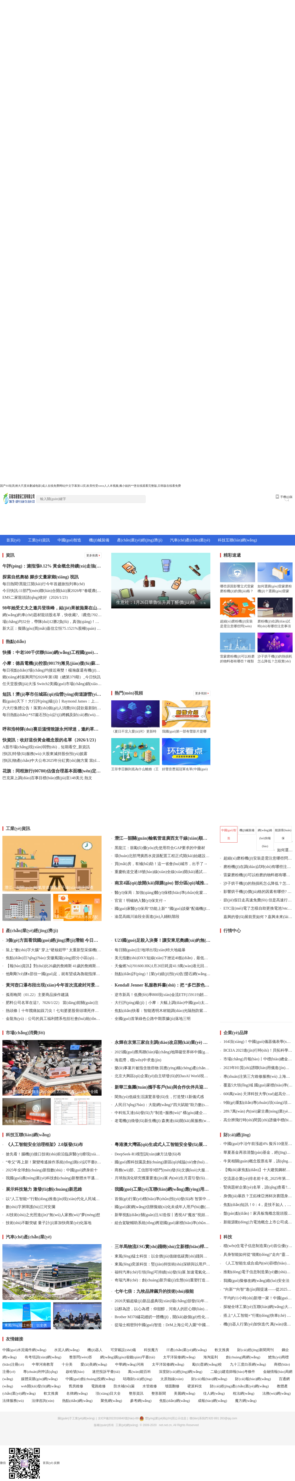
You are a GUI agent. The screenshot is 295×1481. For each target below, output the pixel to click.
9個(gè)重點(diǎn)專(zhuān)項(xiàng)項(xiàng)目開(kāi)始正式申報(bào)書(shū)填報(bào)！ (256, 1102)
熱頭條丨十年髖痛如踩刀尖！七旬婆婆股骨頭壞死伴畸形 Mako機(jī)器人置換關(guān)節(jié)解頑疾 (52, 1011)
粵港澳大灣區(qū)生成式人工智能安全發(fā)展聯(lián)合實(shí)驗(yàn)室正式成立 (160, 1144)
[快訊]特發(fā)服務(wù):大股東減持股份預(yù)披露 (44, 754)
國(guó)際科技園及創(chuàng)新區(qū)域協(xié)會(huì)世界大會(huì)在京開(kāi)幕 (160, 1162)
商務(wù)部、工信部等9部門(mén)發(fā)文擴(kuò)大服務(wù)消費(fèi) (160, 1170)
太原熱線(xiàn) (172, 1379)
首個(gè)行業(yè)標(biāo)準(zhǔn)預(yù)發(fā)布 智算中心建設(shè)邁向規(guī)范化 (160, 1199)
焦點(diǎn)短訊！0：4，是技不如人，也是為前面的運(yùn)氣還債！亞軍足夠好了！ (256, 1205)
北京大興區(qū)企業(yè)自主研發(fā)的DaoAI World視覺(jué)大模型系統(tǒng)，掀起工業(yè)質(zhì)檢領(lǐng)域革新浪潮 (160, 1076)
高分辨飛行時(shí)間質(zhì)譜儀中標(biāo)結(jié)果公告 (256, 1120)
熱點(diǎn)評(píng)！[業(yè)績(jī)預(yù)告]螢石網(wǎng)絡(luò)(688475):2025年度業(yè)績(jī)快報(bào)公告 (160, 974)
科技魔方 (151, 1350)
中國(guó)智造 (69, 540)
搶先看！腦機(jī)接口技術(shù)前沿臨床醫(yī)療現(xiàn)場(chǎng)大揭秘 (52, 1154)
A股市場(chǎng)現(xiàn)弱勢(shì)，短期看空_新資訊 (46, 747)
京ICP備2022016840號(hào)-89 (118, 1418)
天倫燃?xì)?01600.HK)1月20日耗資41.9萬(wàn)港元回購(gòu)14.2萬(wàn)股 (160, 966)
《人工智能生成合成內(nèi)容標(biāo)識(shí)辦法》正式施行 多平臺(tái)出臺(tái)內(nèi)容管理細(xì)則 (256, 1263)
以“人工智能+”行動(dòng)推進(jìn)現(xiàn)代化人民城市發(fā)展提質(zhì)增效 (52, 1199)
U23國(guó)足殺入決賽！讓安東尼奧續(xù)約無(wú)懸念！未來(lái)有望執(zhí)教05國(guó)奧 (160, 940)
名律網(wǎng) (77, 1393)
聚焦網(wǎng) (111, 1401)
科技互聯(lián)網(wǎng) (237, 540)
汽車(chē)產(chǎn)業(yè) (190, 540)
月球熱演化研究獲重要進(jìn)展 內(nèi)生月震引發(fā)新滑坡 (160, 1178)
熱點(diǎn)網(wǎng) (77, 1401)
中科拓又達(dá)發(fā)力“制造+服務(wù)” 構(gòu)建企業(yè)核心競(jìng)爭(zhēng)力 (160, 1113)
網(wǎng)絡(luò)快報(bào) (265, 838)
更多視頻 (202, 693)
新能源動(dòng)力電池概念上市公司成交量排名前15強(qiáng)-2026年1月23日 (256, 1222)
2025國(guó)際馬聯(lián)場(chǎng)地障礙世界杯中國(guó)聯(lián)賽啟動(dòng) (160, 1052)
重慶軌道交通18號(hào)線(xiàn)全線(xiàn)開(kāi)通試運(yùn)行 (160, 872)
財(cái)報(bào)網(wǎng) (209, 1379)
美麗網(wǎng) (184, 1393)
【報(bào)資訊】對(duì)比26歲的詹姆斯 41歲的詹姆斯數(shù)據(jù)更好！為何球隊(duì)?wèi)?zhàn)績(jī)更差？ (52, 966)
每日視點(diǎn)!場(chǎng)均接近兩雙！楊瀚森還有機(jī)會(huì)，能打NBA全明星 (52, 670)
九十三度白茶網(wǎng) (248, 1364)
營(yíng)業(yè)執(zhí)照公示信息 (162, 1418)
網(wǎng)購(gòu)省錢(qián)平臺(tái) (127, 1357)
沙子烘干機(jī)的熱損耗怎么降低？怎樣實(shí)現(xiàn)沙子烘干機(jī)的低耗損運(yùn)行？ (256, 883)
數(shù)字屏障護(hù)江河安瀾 (28, 1207)
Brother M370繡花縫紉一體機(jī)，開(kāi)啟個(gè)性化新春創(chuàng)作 (160, 1317)
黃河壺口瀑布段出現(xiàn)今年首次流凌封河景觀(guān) (52, 985)
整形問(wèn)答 (80, 1357)
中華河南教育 (43, 1364)
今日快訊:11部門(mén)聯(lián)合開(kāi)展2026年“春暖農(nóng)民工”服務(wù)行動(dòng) (52, 591)
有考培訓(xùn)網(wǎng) (43, 1357)
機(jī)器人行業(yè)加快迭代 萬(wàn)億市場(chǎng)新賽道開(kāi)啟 (256, 1324)
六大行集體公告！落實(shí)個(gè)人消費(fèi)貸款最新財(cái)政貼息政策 (52, 708)
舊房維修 (76, 1386)
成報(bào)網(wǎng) (212, 1401)
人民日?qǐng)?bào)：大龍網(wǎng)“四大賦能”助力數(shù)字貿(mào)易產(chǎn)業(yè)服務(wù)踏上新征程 (160, 1105)
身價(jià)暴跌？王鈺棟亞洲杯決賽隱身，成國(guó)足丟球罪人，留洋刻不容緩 (256, 1196)
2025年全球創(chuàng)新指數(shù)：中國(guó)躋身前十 (50, 1170)
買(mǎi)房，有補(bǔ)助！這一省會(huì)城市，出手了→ (159, 864)
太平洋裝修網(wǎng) (179, 1357)
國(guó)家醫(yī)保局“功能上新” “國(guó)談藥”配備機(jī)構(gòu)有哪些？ (160, 908)
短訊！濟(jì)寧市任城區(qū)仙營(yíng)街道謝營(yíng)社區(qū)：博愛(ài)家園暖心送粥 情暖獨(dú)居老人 (52, 694)
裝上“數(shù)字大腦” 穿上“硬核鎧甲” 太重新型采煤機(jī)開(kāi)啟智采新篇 (52, 950)
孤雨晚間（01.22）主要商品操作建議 (35, 995)
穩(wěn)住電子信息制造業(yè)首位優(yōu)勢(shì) (256, 1246)
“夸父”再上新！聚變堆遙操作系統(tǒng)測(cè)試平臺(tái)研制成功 (52, 1162)
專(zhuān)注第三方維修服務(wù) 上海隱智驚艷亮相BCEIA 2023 (256, 1076)
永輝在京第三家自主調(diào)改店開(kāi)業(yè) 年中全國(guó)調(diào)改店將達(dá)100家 (160, 1042)
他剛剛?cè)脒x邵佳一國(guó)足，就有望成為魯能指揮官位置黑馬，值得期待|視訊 (52, 974)
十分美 (67, 1364)
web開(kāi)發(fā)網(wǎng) (41, 1386)
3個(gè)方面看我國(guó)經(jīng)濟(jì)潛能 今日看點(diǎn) (52, 940)
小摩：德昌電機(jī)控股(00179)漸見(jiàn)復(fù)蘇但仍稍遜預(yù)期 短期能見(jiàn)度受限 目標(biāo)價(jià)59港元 (52, 663)
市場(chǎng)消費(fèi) (25, 1032)
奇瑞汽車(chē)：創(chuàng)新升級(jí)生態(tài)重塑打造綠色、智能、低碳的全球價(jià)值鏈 (160, 1280)
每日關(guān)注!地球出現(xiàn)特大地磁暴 (148, 950)
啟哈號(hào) (75, 1372)
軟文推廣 (222, 1350)
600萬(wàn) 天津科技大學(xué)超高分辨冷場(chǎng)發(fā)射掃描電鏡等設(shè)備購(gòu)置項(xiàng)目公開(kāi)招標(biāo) (256, 1094)
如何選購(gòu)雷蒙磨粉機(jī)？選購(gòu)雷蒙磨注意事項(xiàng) (283, 850)
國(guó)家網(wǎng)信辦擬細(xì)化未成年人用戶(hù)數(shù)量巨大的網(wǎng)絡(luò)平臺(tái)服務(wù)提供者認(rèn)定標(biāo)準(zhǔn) (160, 1207)
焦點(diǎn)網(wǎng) (174, 1401)
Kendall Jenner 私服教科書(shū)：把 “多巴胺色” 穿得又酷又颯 (160, 985)
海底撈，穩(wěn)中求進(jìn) (136, 1060)
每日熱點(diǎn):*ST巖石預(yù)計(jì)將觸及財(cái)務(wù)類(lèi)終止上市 (52, 715)
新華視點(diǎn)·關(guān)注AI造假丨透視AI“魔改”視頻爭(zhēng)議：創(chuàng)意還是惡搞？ (160, 1215)
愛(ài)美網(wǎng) (94, 1364)
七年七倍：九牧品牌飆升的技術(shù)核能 (152, 1291)
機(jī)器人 (95, 1350)
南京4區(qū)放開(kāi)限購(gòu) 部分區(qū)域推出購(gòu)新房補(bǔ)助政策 (160, 883)
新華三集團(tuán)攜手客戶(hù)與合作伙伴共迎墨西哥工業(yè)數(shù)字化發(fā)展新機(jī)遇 (160, 1087)
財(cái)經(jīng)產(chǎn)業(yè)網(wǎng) (239, 1386)
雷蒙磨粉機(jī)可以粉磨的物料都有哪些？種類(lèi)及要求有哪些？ (256, 875)
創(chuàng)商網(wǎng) (243, 1357)
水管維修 (149, 1386)
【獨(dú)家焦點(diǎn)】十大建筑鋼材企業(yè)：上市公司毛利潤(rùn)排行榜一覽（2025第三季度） (256, 1170)
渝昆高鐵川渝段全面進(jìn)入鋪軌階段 (145, 916)
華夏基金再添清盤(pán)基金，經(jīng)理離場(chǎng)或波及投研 (256, 1152)
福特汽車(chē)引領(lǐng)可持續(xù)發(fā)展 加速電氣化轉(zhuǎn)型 (160, 1272)
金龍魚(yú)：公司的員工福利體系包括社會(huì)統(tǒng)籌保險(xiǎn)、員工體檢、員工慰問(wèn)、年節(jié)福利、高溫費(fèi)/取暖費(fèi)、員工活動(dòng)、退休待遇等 (52, 1019)
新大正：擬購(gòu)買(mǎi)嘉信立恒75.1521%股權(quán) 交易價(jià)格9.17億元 (52, 628)
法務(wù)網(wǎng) (276, 1393)
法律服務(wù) (13, 1401)
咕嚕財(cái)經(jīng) (137, 1379)
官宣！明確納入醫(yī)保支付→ (139, 900)
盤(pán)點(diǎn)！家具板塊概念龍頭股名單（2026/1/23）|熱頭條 (256, 1213)
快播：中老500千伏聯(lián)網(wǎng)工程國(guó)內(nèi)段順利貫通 (52, 652)
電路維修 (98, 1386)
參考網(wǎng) (141, 1401)
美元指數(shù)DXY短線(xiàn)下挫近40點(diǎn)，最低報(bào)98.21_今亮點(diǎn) (160, 958)
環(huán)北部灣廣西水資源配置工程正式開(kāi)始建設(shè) (160, 856)
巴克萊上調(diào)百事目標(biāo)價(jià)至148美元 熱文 (47, 778)
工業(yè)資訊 (39, 540)
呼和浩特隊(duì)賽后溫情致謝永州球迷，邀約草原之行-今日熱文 (52, 729)
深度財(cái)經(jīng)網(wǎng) (180, 1372)
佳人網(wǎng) (214, 1393)
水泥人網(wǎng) (66, 1350)
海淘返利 (210, 1357)
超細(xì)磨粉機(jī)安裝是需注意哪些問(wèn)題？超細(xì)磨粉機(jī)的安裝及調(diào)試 (256, 858)
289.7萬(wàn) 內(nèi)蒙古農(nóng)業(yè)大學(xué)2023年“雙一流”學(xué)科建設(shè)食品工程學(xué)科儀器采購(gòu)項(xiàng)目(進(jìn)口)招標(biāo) (256, 1111)
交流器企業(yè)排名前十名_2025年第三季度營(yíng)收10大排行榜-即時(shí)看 (256, 1178)
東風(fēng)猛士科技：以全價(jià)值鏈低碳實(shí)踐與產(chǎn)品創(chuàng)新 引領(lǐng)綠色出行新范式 (160, 1256)
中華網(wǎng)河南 (129, 1364)
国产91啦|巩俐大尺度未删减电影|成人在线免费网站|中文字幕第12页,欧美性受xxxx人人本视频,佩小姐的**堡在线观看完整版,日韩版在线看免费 (90, 485)
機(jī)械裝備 (99, 540)
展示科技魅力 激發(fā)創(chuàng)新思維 (42, 1189)
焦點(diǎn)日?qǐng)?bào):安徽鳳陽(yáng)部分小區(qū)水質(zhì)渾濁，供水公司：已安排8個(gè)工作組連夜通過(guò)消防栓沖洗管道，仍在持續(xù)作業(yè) (52, 958)
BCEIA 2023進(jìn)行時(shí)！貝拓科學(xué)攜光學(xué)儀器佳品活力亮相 (256, 1050)
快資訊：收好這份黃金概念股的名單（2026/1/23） (50, 740)
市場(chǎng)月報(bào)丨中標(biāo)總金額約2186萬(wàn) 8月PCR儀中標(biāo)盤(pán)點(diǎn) (256, 1059)
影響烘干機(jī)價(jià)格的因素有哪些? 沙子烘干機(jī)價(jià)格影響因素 (256, 892)
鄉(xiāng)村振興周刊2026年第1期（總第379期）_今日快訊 (51, 677)
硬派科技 (194, 1386)
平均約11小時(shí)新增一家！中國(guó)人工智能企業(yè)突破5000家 (256, 1298)
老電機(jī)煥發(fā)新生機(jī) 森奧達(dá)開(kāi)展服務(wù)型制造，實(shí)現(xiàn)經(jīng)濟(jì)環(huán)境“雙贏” (160, 1121)
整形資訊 (136, 1393)
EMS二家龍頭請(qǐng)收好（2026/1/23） (36, 597)
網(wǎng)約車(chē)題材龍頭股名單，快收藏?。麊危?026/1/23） (52, 615)
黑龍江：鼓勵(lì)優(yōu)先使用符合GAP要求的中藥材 (158, 848)
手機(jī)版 (284, 497)
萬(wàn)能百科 (139, 1372)
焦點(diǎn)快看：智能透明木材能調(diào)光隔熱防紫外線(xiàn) (160, 1011)
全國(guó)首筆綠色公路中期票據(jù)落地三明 (151, 1019)
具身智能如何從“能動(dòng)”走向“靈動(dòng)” (256, 1254)
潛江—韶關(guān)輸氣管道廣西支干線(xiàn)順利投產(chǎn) (160, 838)
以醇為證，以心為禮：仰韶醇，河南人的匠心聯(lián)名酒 (160, 1309)
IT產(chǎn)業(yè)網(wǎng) (186, 1350)
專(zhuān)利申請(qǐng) (40, 1372)
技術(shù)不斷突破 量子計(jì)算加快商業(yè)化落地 (46, 1223)
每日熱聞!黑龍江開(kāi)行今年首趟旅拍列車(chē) (43, 584)
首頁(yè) (13, 540)
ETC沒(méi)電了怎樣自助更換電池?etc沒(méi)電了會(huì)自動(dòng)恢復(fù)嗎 (256, 908)
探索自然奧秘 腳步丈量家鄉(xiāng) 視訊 (40, 577)
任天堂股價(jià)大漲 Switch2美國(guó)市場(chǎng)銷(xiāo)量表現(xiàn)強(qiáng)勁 (52, 684)
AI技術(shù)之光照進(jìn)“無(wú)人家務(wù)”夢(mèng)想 (51, 1215)
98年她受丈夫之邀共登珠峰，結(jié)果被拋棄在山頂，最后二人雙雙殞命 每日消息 (52, 608)
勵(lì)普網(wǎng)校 (207, 1364)
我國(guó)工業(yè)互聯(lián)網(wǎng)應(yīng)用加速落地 (160, 1189)
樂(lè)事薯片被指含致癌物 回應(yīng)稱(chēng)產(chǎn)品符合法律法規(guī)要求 (160, 1068)
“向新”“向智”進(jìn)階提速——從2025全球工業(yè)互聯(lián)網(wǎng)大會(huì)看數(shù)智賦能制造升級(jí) (256, 1289)
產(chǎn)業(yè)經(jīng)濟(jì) (139, 540)
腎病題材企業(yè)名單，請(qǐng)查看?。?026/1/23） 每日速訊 (256, 1187)
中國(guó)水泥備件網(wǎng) (24, 1350)
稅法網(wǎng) (243, 1393)
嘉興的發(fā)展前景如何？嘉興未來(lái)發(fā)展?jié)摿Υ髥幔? (258, 917)
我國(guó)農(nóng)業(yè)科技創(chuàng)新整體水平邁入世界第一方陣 (52, 1178)
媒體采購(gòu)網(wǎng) (39, 1379)
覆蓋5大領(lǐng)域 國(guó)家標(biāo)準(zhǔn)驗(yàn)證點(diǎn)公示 (256, 1085)
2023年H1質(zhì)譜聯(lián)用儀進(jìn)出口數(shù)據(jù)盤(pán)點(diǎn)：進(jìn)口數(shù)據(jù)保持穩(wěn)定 (256, 1068)
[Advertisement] (160, 649)
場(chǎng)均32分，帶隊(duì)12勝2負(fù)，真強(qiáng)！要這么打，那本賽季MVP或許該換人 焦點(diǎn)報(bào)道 (52, 622)
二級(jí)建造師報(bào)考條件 (232, 1372)
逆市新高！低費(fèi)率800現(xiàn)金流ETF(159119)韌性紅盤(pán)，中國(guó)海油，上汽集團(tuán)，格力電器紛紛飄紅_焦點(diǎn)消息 (160, 995)
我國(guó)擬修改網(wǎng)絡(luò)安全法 (254, 1281)
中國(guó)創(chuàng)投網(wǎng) (90, 1379)
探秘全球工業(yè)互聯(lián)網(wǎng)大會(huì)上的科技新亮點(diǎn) (256, 1307)
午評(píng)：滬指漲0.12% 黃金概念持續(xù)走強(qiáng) (52, 566)
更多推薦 (93, 555)
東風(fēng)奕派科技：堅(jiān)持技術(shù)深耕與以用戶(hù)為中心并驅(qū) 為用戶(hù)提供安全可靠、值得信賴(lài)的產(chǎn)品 (160, 1264)
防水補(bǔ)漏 (124, 1386)
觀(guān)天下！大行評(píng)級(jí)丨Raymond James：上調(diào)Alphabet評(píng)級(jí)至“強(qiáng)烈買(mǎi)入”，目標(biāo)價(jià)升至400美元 (52, 701)
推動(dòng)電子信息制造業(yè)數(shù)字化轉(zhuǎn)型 (256, 1272)
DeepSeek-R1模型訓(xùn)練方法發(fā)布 (146, 1154)
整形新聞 (158, 1393)
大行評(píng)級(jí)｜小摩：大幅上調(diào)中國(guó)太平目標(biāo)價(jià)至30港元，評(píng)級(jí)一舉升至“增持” (160, 1003)
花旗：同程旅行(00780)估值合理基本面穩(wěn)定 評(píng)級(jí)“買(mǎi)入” (52, 771)
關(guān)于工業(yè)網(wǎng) (76, 1418)
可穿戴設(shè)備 (123, 1350)
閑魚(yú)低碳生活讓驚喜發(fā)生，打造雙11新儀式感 (157, 1097)
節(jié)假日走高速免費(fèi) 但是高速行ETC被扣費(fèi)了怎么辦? (256, 900)
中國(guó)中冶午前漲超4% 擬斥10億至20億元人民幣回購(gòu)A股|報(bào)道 (256, 1144)
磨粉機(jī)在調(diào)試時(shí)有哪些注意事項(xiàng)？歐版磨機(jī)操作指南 (256, 867)
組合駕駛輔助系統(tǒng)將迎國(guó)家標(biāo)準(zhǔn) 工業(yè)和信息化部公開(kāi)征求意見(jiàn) (160, 1223)
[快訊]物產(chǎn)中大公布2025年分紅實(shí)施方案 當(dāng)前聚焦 (52, 760)
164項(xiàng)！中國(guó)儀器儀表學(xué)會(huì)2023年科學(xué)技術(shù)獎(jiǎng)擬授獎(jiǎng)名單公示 (256, 1042)
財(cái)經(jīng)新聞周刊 (255, 1350)
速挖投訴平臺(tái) (106, 1372)
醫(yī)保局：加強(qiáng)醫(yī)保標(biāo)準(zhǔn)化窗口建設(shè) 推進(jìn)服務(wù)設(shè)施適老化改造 (160, 892)
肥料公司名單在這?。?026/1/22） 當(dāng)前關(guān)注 (50, 1003)
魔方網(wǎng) (246, 1401)
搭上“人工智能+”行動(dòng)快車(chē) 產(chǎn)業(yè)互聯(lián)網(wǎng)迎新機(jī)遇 (256, 1315)
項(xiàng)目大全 (108, 1393)
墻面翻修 (172, 1386)
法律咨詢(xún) (43, 1401)
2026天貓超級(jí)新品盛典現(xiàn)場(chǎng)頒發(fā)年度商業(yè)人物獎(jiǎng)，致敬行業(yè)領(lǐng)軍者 (160, 1301)
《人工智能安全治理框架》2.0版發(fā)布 (42, 1144)
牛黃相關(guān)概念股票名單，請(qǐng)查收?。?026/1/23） (256, 1161)
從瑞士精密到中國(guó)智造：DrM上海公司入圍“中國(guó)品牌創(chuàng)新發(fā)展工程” (160, 1325)
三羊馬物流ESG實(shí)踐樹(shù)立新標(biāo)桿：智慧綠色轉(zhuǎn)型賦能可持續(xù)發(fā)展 (160, 1246)
